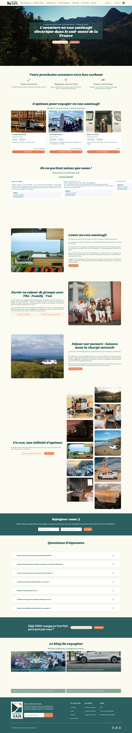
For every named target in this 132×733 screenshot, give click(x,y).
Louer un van (74, 42)
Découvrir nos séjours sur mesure (31, 453)
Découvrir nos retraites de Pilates (51, 314)
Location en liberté (90, 711)
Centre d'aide (74, 718)
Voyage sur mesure (38, 3)
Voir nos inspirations (75, 369)
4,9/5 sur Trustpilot (66, 176)
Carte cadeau (85, 3)
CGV (101, 707)
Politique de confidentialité (107, 715)
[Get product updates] (34, 715)
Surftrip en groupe (90, 707)
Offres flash (75, 3)
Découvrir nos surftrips (60, 42)
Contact (72, 715)
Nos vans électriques (64, 3)
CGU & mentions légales (107, 711)
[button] (25, 3)
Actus (72, 711)
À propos (93, 3)
